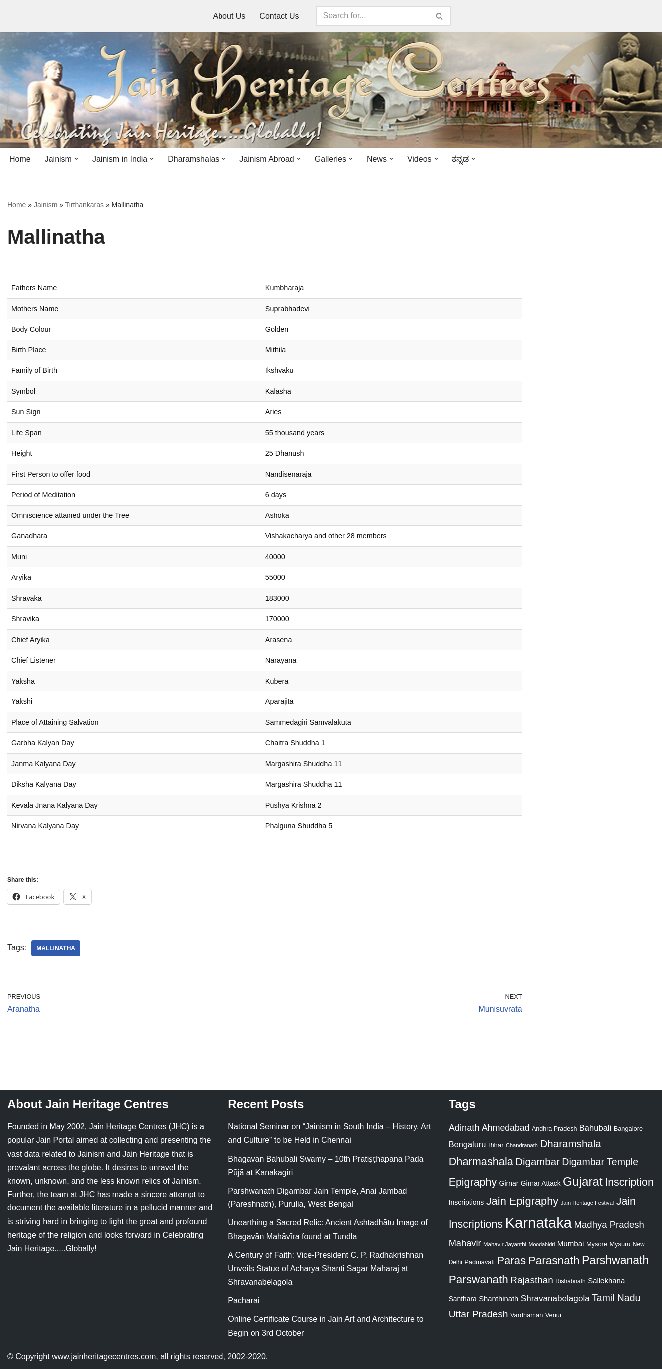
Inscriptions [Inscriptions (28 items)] (466, 1202)
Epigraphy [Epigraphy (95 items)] (473, 1182)
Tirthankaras (84, 205)
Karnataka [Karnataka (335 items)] (538, 1222)
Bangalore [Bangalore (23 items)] (628, 1128)
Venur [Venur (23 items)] (553, 1315)
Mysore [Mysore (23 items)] (596, 1244)
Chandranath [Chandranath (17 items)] (522, 1145)
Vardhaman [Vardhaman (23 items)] (526, 1315)
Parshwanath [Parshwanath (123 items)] (615, 1260)
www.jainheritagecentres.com (104, 1356)
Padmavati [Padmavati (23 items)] (479, 1262)
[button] (76, 159)
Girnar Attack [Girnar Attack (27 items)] (541, 1183)
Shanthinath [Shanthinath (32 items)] (498, 1299)
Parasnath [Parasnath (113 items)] (554, 1260)
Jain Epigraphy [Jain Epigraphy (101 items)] (522, 1201)
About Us (229, 16)
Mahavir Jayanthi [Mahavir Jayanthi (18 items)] (504, 1244)
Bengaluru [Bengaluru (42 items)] (467, 1144)
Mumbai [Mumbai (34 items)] (570, 1243)
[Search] (372, 16)
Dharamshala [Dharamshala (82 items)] (570, 1143)
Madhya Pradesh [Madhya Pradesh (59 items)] (609, 1224)
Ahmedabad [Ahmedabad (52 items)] (505, 1128)
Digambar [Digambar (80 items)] (537, 1161)
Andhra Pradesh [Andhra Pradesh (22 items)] (554, 1128)
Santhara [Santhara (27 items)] (463, 1299)
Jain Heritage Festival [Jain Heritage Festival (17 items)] (587, 1203)
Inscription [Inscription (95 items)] (629, 1182)
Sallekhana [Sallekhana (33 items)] (606, 1280)
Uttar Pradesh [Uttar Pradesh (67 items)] (478, 1314)
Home (20, 159)
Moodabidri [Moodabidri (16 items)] (542, 1244)
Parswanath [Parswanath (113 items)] (478, 1279)
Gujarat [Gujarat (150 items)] (583, 1181)
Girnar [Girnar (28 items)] (509, 1183)
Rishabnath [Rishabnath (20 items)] (570, 1281)
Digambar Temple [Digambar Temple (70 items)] (600, 1161)
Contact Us (279, 16)
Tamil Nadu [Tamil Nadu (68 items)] (616, 1297)
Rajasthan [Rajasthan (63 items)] (531, 1280)
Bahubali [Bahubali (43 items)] (595, 1128)
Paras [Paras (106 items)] (511, 1260)
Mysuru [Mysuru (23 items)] (619, 1244)
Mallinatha (55, 948)
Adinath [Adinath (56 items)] (464, 1127)
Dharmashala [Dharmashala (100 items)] (481, 1161)
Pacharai (243, 1300)
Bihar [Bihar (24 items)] (496, 1145)
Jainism (45, 205)
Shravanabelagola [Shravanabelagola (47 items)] (555, 1298)
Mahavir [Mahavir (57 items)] (465, 1243)
